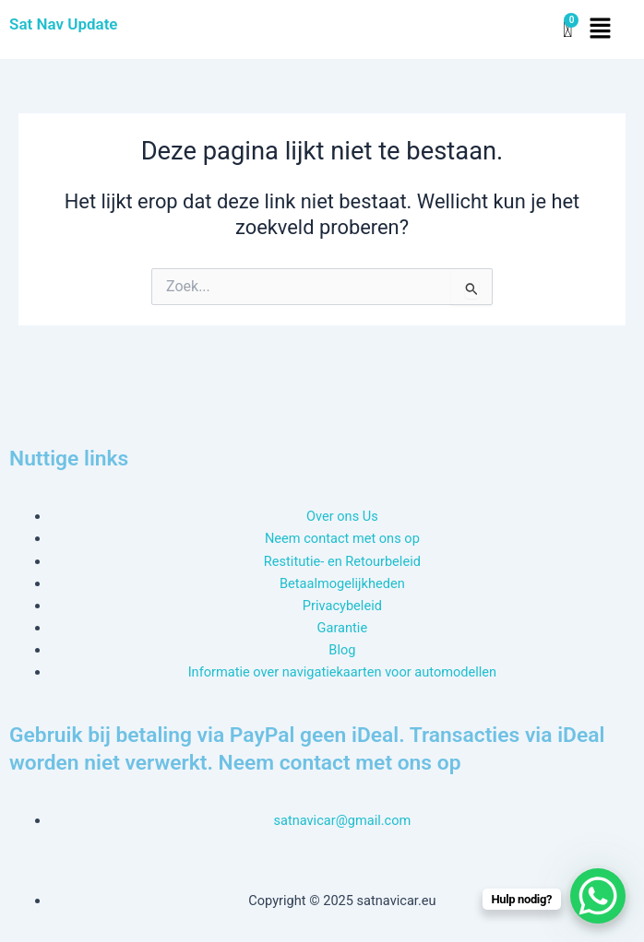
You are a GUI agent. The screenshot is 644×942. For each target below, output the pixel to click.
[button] (599, 29)
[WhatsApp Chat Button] (598, 896)
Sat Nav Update (63, 24)
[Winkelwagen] (567, 30)
